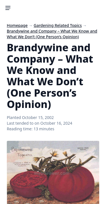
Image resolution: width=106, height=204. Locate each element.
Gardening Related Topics (58, 25)
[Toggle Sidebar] (7, 7)
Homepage (17, 25)
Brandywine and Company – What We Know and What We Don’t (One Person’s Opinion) (52, 33)
